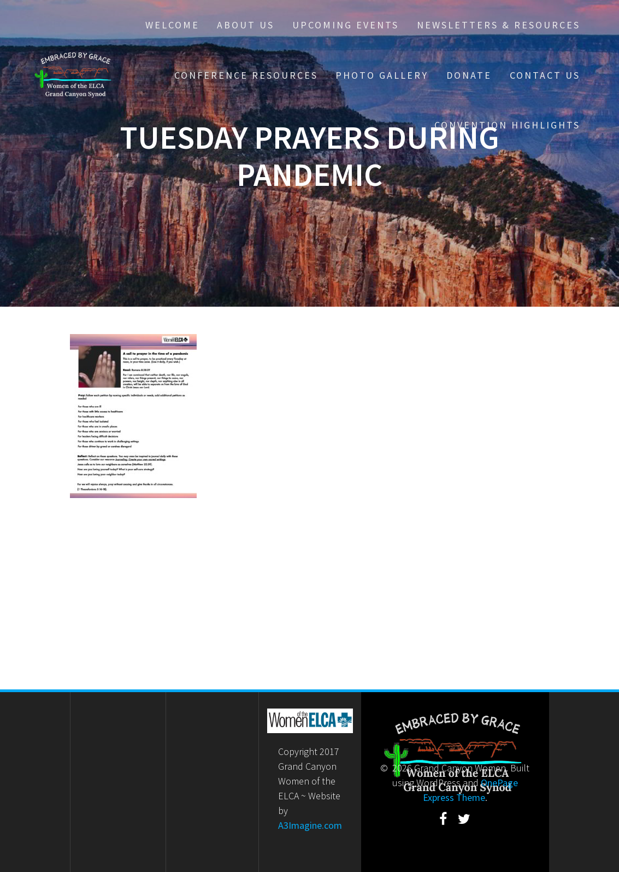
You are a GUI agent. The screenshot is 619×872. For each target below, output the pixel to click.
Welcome (172, 25)
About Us (245, 25)
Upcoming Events (345, 25)
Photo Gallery (381, 75)
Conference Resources (246, 75)
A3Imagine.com (310, 825)
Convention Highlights (507, 125)
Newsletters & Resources (498, 25)
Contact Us (545, 75)
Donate (469, 75)
